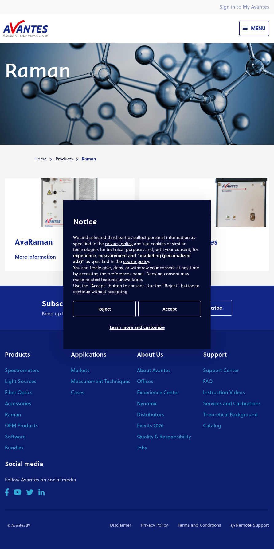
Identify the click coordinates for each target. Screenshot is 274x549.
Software (15, 436)
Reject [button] (104, 309)
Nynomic (147, 403)
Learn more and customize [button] (137, 327)
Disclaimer (120, 525)
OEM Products (21, 425)
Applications (88, 354)
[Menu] (254, 28)
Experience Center (158, 392)
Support (215, 354)
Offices (145, 381)
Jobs (142, 447)
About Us (150, 354)
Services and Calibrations (232, 403)
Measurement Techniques (100, 381)
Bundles (14, 447)
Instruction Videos (224, 392)
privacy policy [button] (119, 243)
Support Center (221, 370)
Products (64, 158)
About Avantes (153, 370)
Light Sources (20, 381)
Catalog (212, 425)
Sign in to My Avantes (244, 6)
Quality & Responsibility (164, 436)
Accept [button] (169, 309)
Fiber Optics (18, 392)
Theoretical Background (230, 414)
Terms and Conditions (199, 525)
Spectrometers (22, 370)
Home (40, 158)
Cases (77, 392)
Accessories (18, 403)
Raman (13, 414)
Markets (80, 370)
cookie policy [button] (136, 261)
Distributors (150, 414)
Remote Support (250, 525)
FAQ (208, 381)
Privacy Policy (154, 525)
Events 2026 (150, 425)
